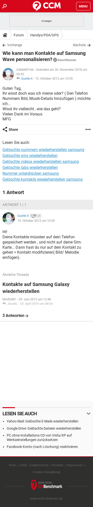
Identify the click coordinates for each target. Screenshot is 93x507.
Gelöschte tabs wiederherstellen (30, 167)
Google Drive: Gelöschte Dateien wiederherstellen (44, 428)
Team (12, 465)
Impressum (75, 465)
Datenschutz (39, 465)
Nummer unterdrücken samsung (30, 173)
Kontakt (57, 465)
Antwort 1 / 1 (14, 205)
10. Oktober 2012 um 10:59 (54, 78)
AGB (23, 465)
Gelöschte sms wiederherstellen (30, 155)
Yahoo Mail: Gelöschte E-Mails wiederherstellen (42, 421)
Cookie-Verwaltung (46, 472)
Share (13, 130)
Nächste (79, 45)
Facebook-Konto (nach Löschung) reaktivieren (42, 447)
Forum (19, 35)
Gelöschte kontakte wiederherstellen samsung (42, 179)
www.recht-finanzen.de (46, 498)
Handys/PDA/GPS (44, 35)
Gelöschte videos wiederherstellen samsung (40, 161)
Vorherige (14, 45)
